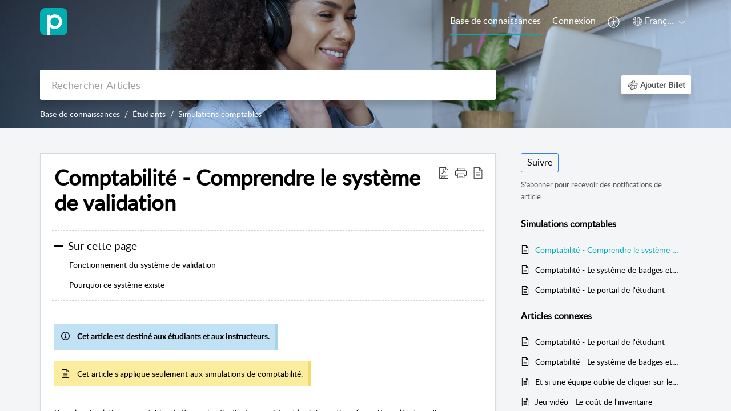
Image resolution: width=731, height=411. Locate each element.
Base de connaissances (495, 20)
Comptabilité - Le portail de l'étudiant (600, 289)
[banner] (365, 64)
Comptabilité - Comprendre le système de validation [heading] (237, 190)
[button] (614, 22)
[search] (268, 85)
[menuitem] (495, 21)
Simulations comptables (220, 113)
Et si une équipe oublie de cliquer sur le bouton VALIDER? (607, 381)
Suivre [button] (539, 162)
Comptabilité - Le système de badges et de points (607, 269)
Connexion (574, 20)
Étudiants (149, 113)
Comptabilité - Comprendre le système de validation (607, 249)
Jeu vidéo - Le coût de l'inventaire (593, 401)
